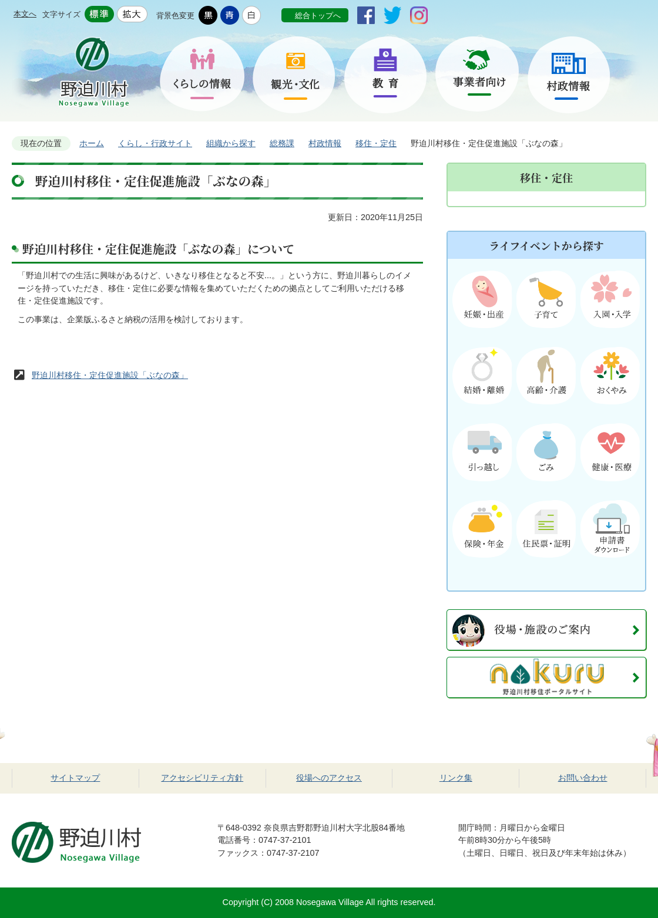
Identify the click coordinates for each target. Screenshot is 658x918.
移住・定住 (376, 143)
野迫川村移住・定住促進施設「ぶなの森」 (110, 375)
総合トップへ (318, 15)
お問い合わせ (582, 777)
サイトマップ (75, 777)
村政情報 (324, 143)
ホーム (91, 143)
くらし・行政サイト (155, 143)
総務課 (282, 143)
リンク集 (455, 777)
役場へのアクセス (329, 777)
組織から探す (231, 143)
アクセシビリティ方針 (202, 777)
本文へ (25, 13)
